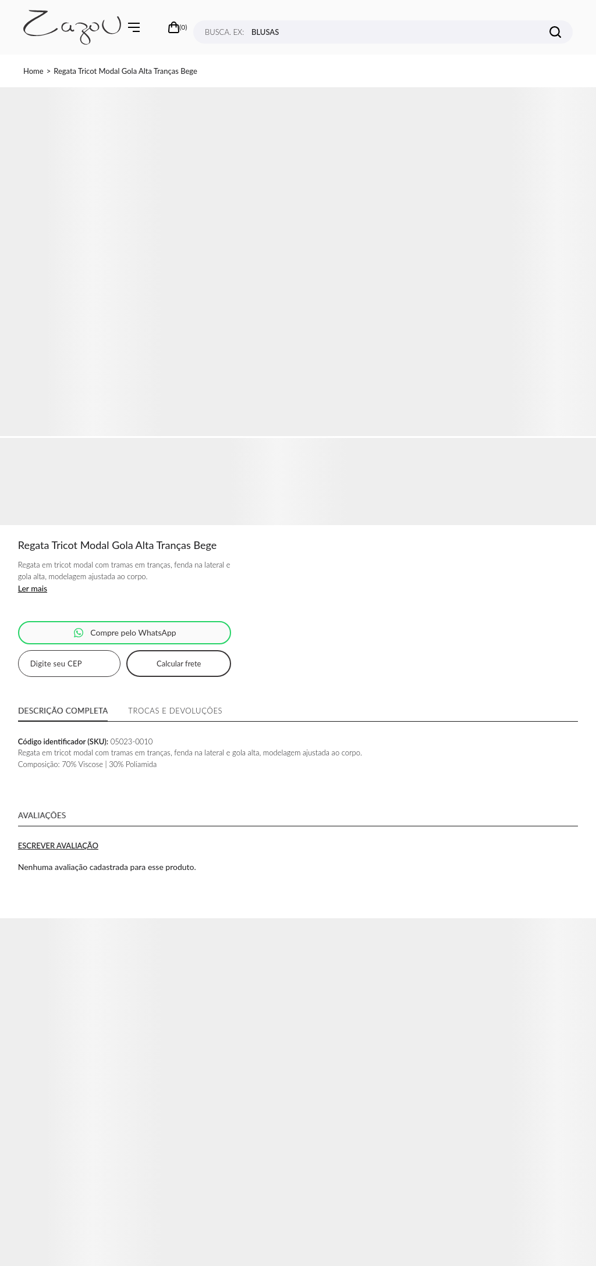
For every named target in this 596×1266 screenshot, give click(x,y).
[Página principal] (72, 27)
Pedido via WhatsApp (125, 632)
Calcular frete (179, 663)
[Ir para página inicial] (33, 71)
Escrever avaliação (58, 845)
